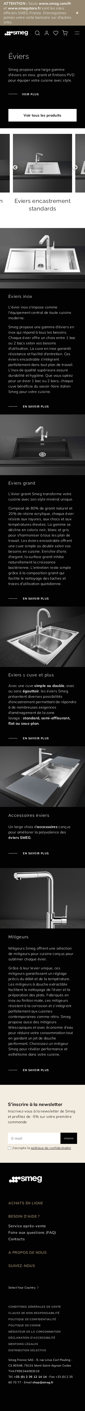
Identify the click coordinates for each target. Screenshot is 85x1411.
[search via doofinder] (37, 33)
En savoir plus (35, 853)
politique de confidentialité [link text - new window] (51, 1148)
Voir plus (30, 94)
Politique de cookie (24, 1325)
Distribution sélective (27, 1350)
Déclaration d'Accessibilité (31, 1337)
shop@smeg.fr (42, 1382)
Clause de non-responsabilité (33, 1313)
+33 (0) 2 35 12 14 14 (30, 1376)
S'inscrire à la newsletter (35, 1104)
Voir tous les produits (42, 115)
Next (72, 167)
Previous (12, 167)
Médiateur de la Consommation (34, 1331)
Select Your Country (22, 1287)
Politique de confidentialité (32, 1319)
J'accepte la (41, 1148)
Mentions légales (23, 1344)
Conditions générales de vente (34, 1306)
